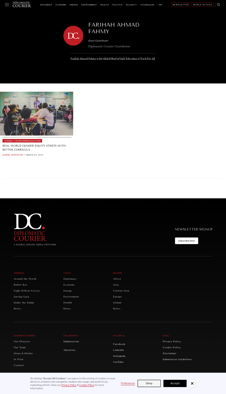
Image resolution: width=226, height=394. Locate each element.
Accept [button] (175, 383)
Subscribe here (186, 240)
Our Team (20, 347)
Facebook (119, 344)
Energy (74, 5)
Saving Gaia (21, 296)
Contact (19, 365)
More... (18, 308)
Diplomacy (46, 5)
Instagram (119, 356)
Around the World (25, 278)
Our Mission (22, 341)
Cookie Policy (172, 347)
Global (6, 155)
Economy (61, 5)
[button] (192, 383)
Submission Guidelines (177, 359)
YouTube (118, 362)
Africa (117, 278)
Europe (117, 296)
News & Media (23, 353)
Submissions (71, 341)
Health (104, 5)
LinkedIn (118, 350)
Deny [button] (149, 383)
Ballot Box (20, 284)
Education (17, 155)
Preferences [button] (128, 383)
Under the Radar (24, 302)
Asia (116, 284)
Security (131, 5)
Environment (89, 5)
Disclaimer (169, 353)
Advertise (69, 350)
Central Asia (121, 290)
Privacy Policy (172, 341)
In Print (19, 359)
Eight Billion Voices (27, 290)
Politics (117, 5)
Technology (147, 5)
